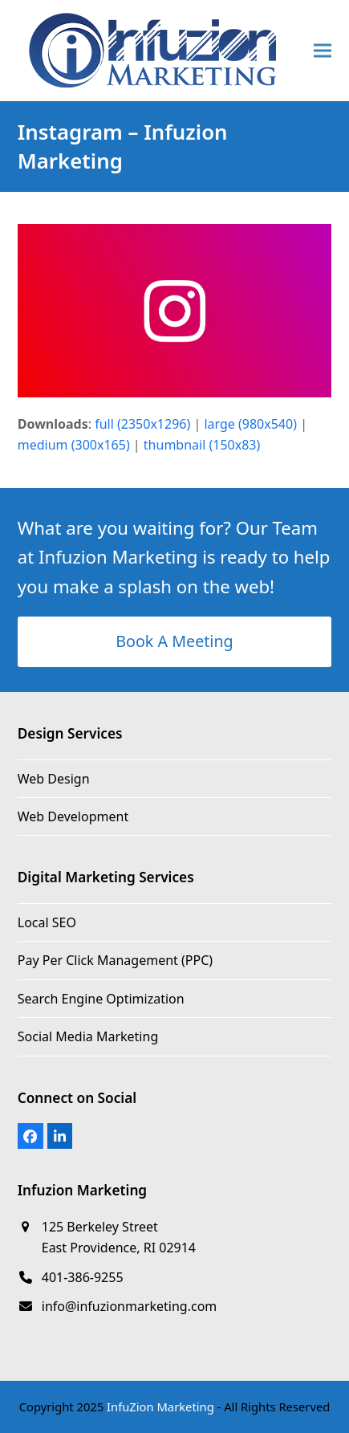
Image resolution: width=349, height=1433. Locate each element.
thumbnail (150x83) (202, 445)
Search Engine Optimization (101, 999)
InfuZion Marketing (160, 1406)
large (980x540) (250, 424)
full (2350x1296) (142, 424)
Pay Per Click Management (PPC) (115, 960)
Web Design (54, 779)
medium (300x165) (74, 445)
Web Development (73, 816)
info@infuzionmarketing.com (129, 1306)
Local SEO (47, 922)
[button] (322, 51)
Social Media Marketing (88, 1036)
